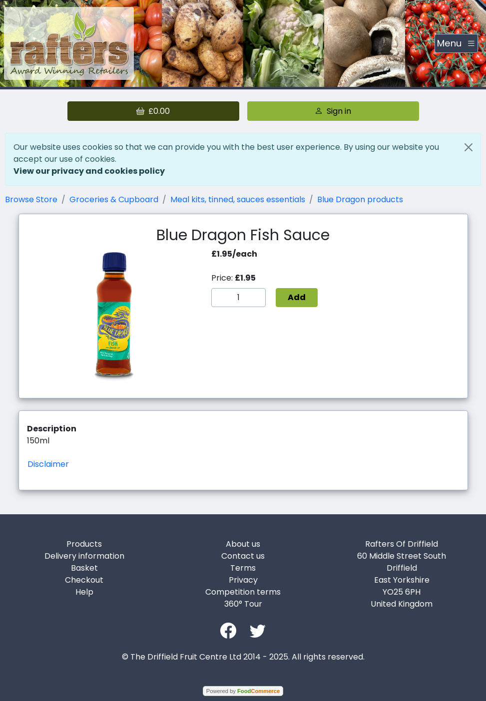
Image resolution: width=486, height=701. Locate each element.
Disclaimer (48, 464)
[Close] (469, 147)
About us (243, 544)
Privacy (243, 580)
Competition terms (243, 592)
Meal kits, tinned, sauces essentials (237, 199)
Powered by (243, 691)
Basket (84, 568)
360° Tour (243, 604)
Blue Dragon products (360, 199)
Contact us (243, 556)
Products (84, 544)
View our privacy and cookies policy (89, 171)
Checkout (84, 580)
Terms (243, 568)
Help (84, 592)
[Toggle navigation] (456, 43)
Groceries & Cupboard (113, 199)
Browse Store (31, 199)
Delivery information (84, 556)
